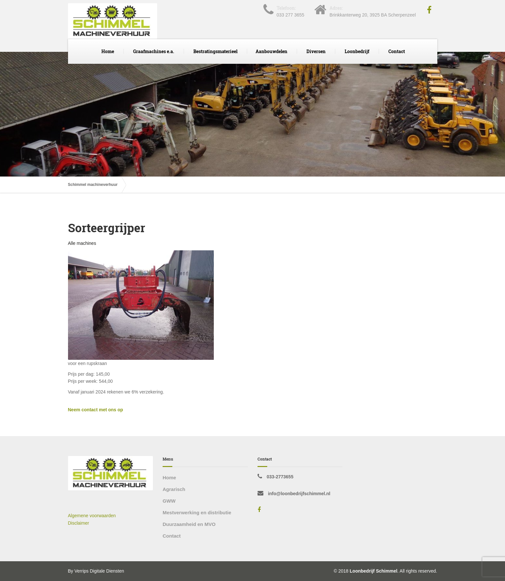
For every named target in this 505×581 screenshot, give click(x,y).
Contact (396, 51)
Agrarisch (174, 489)
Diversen (316, 51)
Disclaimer (78, 523)
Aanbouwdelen (271, 51)
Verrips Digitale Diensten (99, 571)
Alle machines (82, 243)
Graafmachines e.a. (153, 51)
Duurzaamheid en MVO (189, 524)
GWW (169, 501)
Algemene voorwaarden (92, 515)
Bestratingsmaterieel (215, 51)
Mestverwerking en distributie (197, 512)
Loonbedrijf (357, 51)
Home (107, 51)
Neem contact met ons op (95, 409)
